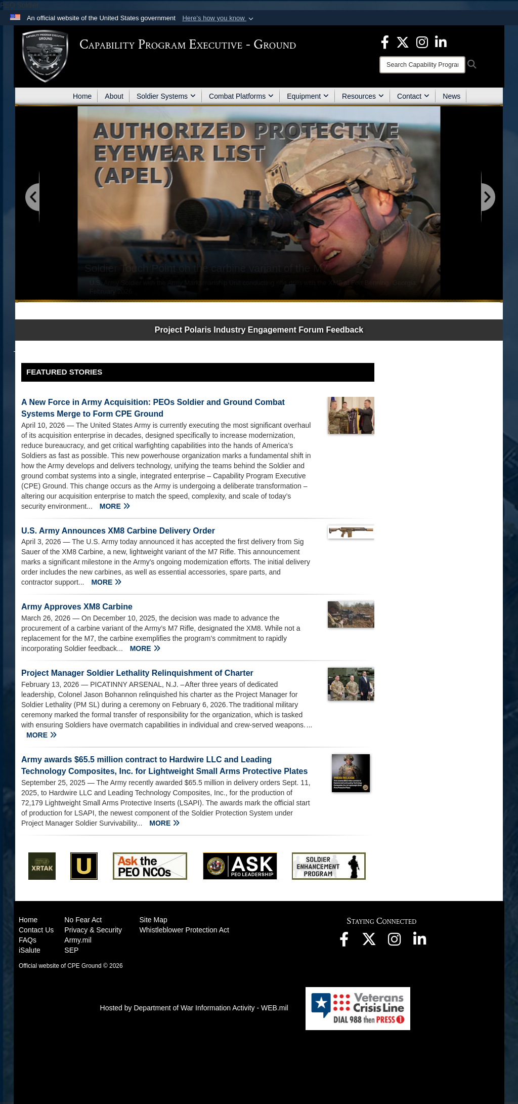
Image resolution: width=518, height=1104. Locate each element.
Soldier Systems (166, 96)
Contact (413, 96)
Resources (363, 96)
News (451, 96)
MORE (115, 506)
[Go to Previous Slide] (32, 198)
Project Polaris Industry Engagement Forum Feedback (259, 329)
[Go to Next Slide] (487, 198)
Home (82, 96)
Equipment (308, 96)
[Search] (422, 64)
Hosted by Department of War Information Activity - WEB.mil (194, 1008)
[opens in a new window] (385, 41)
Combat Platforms (241, 96)
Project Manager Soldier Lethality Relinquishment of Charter (137, 673)
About (114, 96)
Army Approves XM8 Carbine (77, 606)
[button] (218, 18)
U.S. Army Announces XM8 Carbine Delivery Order (118, 530)
